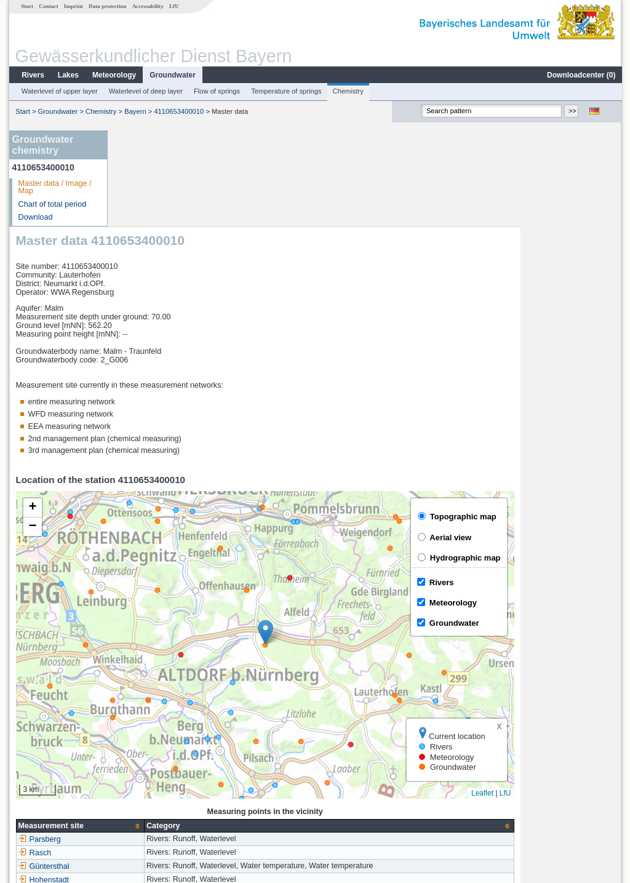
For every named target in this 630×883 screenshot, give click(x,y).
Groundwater (172, 75)
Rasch (136, 757)
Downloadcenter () (580, 75)
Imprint (72, 6)
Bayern (134, 111)
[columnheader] (181, 729)
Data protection (107, 6)
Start (26, 6)
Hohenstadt (144, 784)
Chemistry (347, 91)
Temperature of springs (285, 91)
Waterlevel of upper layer (59, 91)
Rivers (32, 75)
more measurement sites (175, 797)
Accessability (147, 6)
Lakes (67, 75)
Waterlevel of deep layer (145, 91)
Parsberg (140, 743)
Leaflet (583, 697)
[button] (366, 536)
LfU (173, 6)
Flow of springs (216, 91)
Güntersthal (144, 770)
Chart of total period (52, 204)
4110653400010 (178, 111)
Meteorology (113, 75)
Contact (47, 6)
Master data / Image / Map (54, 187)
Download (35, 217)
